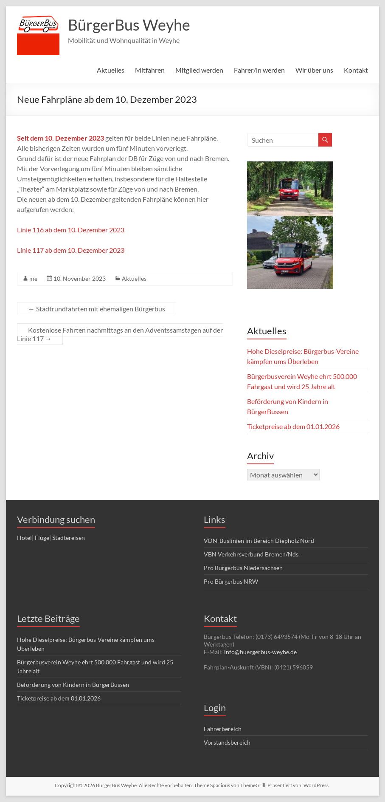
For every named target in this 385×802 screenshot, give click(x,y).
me (33, 278)
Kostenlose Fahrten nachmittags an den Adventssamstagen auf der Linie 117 (120, 334)
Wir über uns (314, 70)
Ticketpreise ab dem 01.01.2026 (293, 426)
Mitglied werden (199, 70)
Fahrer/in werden (259, 70)
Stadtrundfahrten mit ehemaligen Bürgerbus (96, 309)
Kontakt (356, 70)
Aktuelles (110, 70)
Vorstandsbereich (227, 742)
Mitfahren (150, 70)
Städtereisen (68, 537)
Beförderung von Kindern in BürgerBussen (73, 684)
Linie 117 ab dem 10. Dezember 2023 (70, 250)
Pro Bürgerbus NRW (231, 581)
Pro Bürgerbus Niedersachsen (243, 567)
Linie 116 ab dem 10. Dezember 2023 (70, 230)
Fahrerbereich (223, 728)
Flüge (42, 537)
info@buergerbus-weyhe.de (260, 651)
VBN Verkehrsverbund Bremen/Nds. (252, 554)
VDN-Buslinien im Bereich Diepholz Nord (259, 540)
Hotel (24, 537)
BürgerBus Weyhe (129, 24)
